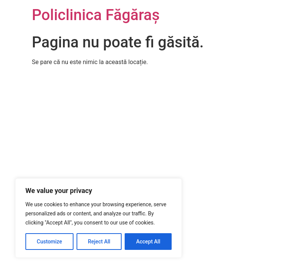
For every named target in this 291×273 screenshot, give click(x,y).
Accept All (148, 241)
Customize (49, 241)
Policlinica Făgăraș (96, 15)
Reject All (99, 241)
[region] (98, 218)
